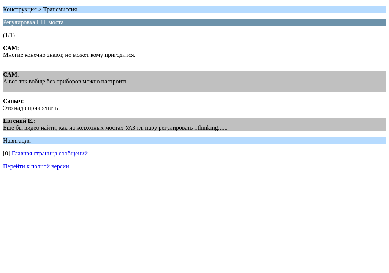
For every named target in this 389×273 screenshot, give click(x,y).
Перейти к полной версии (36, 166)
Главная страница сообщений (50, 153)
